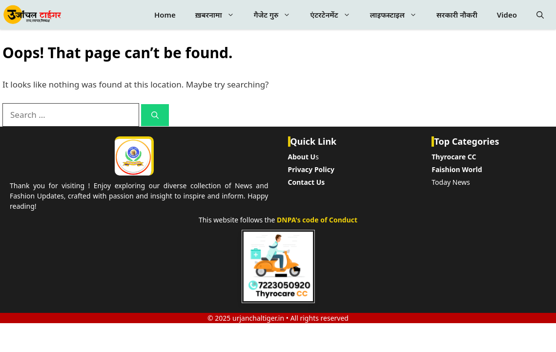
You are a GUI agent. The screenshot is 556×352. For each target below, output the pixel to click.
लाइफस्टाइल (398, 14)
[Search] (155, 115)
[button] (540, 14)
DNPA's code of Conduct (317, 219)
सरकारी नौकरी (456, 15)
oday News (452, 182)
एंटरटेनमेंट (335, 14)
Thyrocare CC (454, 156)
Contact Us (306, 182)
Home (165, 15)
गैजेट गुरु (277, 14)
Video (507, 15)
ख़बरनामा (219, 14)
